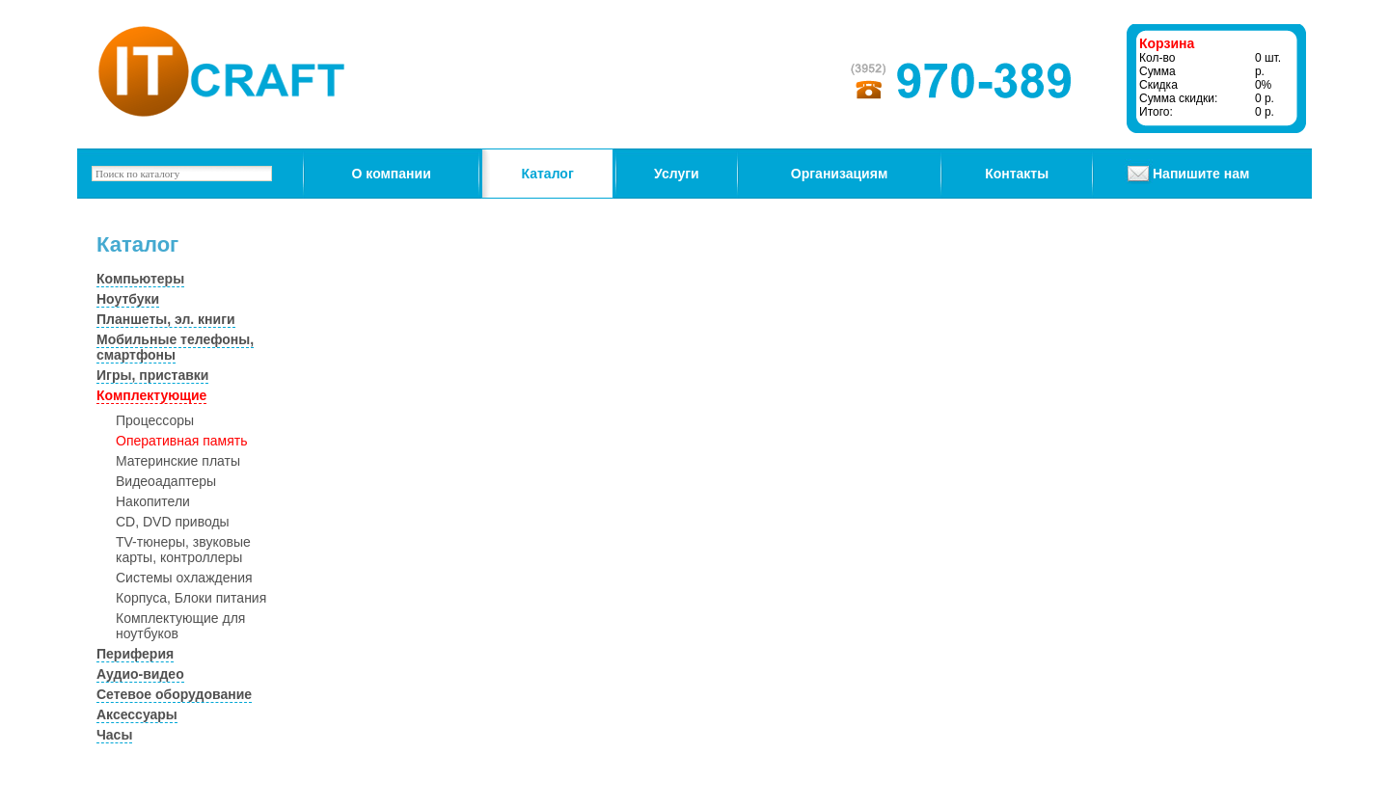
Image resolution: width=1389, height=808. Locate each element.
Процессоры (155, 420)
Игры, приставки (152, 375)
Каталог (548, 173)
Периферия (135, 653)
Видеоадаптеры (166, 481)
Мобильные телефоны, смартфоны (175, 347)
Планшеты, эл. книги (165, 319)
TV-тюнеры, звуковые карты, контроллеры (183, 549)
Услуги (676, 173)
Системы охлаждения (184, 577)
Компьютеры (140, 278)
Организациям (839, 173)
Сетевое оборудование (174, 694)
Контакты (1017, 173)
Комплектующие (151, 395)
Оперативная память (181, 440)
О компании (391, 173)
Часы (114, 734)
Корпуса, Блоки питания (191, 598)
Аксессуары (136, 714)
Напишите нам (1201, 173)
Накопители (153, 501)
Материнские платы (178, 461)
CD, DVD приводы (173, 521)
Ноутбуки (127, 299)
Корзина (1166, 43)
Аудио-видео (140, 674)
